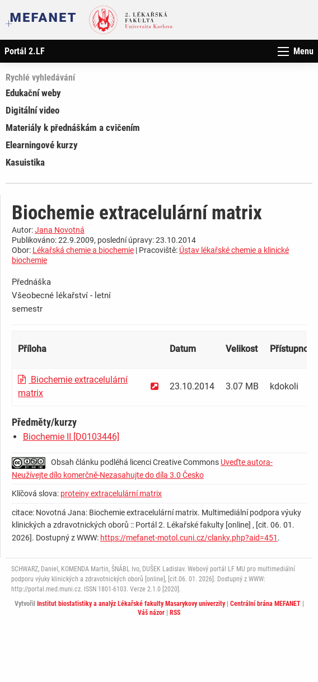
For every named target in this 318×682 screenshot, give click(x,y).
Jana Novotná (60, 229)
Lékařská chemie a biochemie (83, 250)
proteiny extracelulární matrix (111, 493)
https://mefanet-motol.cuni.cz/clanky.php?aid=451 (189, 537)
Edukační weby (33, 92)
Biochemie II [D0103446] (71, 436)
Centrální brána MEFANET (265, 604)
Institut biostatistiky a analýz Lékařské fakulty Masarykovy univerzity (131, 604)
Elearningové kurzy (42, 144)
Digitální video (32, 110)
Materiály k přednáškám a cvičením (73, 127)
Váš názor (151, 613)
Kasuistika (25, 162)
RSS (175, 613)
